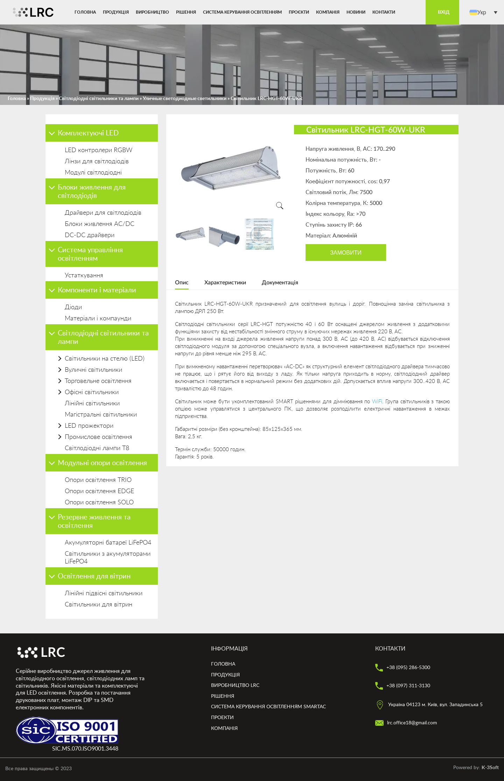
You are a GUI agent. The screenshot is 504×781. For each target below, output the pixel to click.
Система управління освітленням (90, 254)
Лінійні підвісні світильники (103, 593)
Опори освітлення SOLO (99, 502)
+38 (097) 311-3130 (402, 685)
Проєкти (299, 12)
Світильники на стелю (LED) (105, 359)
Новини (355, 12)
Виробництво (152, 12)
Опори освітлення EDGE (99, 491)
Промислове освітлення (98, 437)
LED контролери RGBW (98, 150)
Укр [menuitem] (481, 12)
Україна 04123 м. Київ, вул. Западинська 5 (429, 704)
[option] (231, 169)
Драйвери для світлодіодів (103, 213)
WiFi (377, 401)
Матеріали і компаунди (98, 318)
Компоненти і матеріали (97, 290)
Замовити (346, 253)
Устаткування (84, 275)
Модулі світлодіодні (93, 173)
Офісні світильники (92, 392)
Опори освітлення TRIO (98, 480)
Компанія (328, 12)
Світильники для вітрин (98, 605)
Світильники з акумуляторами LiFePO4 (107, 558)
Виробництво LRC (235, 685)
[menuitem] (483, 12)
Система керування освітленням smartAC (268, 706)
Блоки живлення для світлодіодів (92, 191)
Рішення (186, 12)
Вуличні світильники (93, 370)
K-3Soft (490, 767)
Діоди (73, 307)
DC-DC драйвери (89, 235)
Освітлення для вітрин (94, 576)
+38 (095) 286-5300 (402, 667)
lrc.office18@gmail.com (406, 722)
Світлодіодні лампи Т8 (97, 448)
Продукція (116, 12)
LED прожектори (89, 426)
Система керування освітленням (242, 12)
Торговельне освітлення (98, 381)
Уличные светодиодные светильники (184, 98)
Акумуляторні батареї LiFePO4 (108, 543)
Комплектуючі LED (88, 133)
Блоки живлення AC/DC (99, 224)
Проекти (222, 717)
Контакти (383, 12)
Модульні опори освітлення (102, 463)
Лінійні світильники (92, 403)
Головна (85, 12)
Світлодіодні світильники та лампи (99, 98)
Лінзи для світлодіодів (97, 161)
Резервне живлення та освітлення (94, 521)
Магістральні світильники (101, 415)
